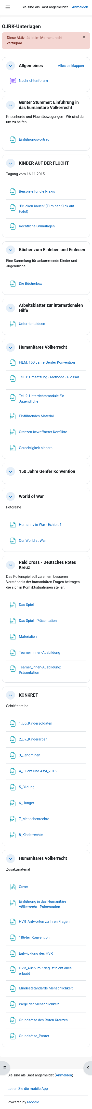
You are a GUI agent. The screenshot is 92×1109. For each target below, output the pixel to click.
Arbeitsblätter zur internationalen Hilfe (51, 308)
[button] (10, 65)
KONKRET (28, 695)
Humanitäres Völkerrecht (43, 347)
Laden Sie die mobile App (28, 1088)
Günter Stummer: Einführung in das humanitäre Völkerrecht (49, 105)
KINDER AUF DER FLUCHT (44, 163)
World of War (31, 496)
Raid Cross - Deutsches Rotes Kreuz (47, 565)
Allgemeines (31, 65)
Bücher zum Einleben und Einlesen (52, 249)
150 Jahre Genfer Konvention (47, 471)
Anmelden (80, 7)
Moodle (33, 1102)
